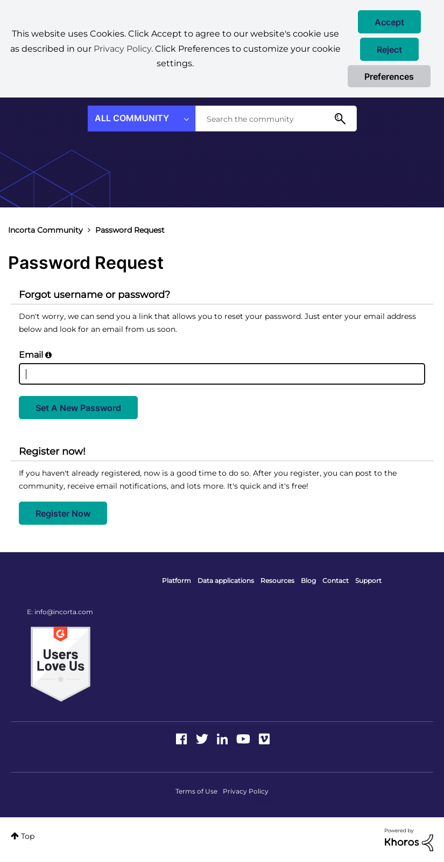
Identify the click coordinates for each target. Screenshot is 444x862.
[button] (389, 21)
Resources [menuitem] (277, 580)
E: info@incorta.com (60, 612)
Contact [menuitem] (335, 580)
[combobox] (276, 118)
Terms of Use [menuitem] (196, 791)
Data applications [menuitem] (226, 580)
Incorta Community (45, 230)
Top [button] (27, 836)
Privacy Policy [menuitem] (246, 791)
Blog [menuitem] (308, 580)
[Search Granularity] (141, 118)
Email (31, 355)
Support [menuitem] (368, 580)
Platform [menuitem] (176, 580)
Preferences (389, 76)
